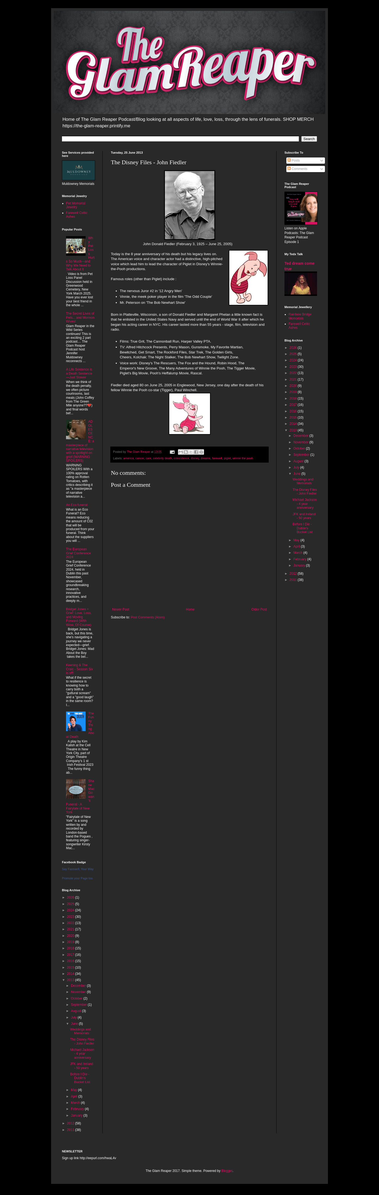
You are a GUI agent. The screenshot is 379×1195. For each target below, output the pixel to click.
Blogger (227, 1171)
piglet (227, 458)
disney (195, 458)
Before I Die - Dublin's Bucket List (80, 1078)
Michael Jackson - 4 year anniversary (82, 1054)
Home (190, 609)
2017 (71, 955)
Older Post (259, 609)
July (74, 1017)
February (78, 1109)
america (128, 458)
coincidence (181, 458)
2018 (71, 948)
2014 (71, 974)
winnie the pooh (243, 458)
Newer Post (120, 609)
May (74, 1090)
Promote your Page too (77, 878)
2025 (71, 904)
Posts (293, 160)
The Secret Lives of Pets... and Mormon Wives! (80, 317)
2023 (71, 917)
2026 (71, 897)
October (77, 998)
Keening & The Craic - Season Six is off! (79, 669)
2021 (71, 929)
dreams (206, 458)
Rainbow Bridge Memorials (300, 316)
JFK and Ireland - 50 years (81, 1066)
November (79, 992)
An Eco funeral (76, 505)
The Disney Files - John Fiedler (82, 1041)
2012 (71, 1123)
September (79, 1005)
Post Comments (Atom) (148, 617)
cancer (139, 458)
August (76, 1011)
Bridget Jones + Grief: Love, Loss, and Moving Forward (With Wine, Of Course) (79, 617)
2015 (71, 967)
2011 (71, 1130)
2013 (71, 980)
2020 (71, 936)
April (74, 1096)
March (76, 1103)
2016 (71, 961)
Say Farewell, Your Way (77, 869)
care (148, 458)
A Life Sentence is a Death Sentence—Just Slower (79, 373)
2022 (71, 923)
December (79, 986)
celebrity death (162, 458)
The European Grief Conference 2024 (78, 553)
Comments (297, 169)
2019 (71, 942)
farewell (217, 458)
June (75, 1024)
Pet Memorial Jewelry (75, 205)
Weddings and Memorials (80, 1031)
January (77, 1115)
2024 (71, 910)
